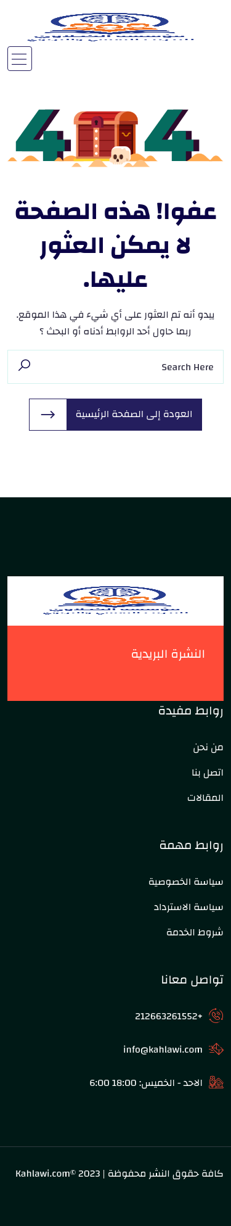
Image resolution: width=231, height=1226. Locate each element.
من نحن (208, 747)
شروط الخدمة (195, 932)
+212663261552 (169, 1016)
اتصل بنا (208, 772)
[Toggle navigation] (19, 58)
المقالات (205, 798)
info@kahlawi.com (163, 1050)
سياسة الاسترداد (189, 907)
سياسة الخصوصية (186, 881)
